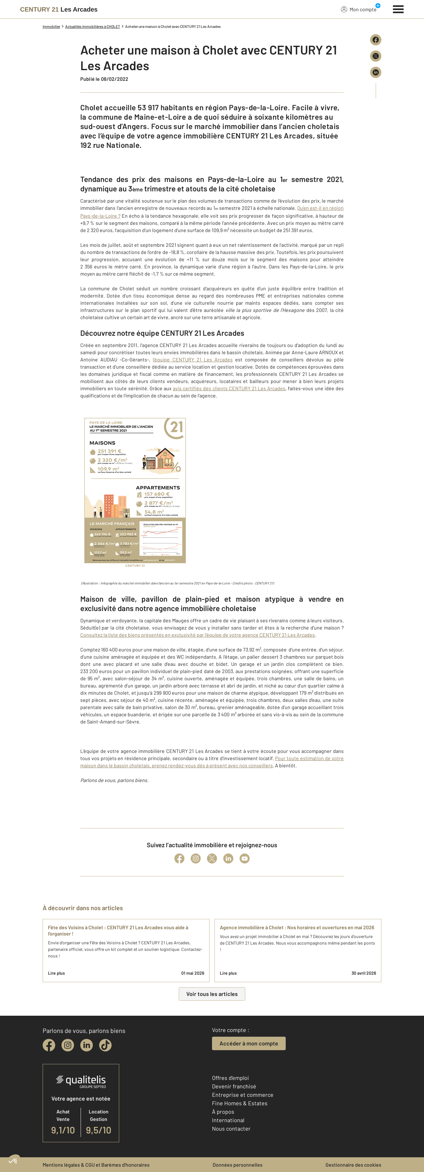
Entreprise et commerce (242, 1094)
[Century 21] (59, 9)
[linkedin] (86, 1045)
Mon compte (359, 9)
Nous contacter (231, 1128)
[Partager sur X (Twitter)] (375, 56)
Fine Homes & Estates (240, 1103)
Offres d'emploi (230, 1077)
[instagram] (67, 1045)
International (228, 1120)
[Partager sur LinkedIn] (375, 72)
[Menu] (398, 8)
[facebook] (49, 1045)
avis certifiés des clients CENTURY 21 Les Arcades (229, 388)
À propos (223, 1111)
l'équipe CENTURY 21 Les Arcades (193, 359)
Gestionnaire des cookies (353, 1165)
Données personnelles (237, 1165)
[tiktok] (105, 1045)
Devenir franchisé (234, 1086)
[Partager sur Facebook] (375, 39)
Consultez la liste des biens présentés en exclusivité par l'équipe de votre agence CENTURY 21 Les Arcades (197, 635)
